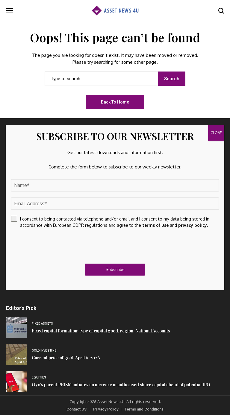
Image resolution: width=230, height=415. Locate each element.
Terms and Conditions (144, 409)
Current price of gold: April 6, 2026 (66, 358)
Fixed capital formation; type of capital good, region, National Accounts (101, 331)
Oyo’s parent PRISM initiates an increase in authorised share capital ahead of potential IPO (121, 384)
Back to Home (115, 102)
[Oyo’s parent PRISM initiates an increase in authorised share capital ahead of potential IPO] (16, 381)
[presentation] (56, 246)
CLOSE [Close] (216, 132)
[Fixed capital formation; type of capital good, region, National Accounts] (16, 327)
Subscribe (115, 269)
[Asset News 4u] (115, 10)
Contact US (76, 409)
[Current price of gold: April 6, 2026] (16, 354)
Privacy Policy (105, 409)
